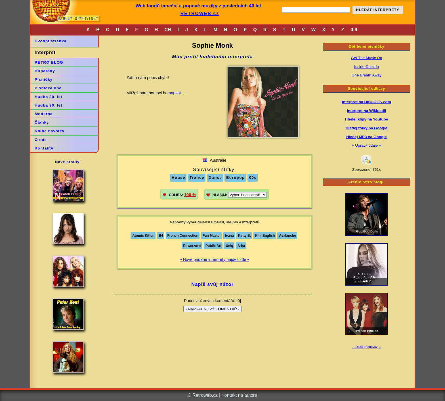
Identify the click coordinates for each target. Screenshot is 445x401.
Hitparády (45, 71)
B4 (161, 236)
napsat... (176, 93)
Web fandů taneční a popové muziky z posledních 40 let (198, 6)
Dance (215, 177)
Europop (235, 177)
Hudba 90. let (48, 105)
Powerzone (192, 246)
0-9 (353, 29)
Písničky (44, 79)
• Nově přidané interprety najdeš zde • (214, 259)
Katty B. (244, 236)
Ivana (229, 236)
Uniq (229, 246)
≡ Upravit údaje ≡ (366, 145)
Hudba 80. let (48, 97)
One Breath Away (367, 75)
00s (253, 177)
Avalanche (287, 236)
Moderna (44, 114)
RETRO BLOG (49, 62)
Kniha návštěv (49, 131)
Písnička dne (48, 88)
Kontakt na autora (239, 395)
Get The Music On (366, 58)
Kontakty (44, 148)
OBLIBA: (182, 194)
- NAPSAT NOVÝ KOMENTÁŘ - (212, 309)
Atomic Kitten (143, 236)
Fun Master (212, 236)
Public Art (213, 246)
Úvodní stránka (50, 41)
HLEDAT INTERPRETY (377, 10)
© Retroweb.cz (203, 395)
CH (167, 29)
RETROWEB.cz (199, 13)
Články (42, 122)
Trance (197, 177)
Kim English (265, 236)
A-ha (241, 246)
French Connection (182, 236)
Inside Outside (366, 67)
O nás (41, 140)
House (178, 177)
